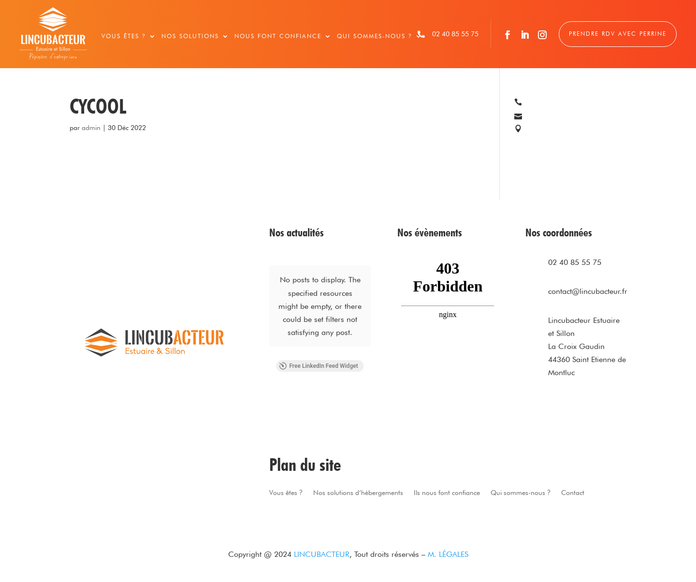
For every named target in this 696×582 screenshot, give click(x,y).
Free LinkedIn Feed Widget (318, 366)
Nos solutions (190, 36)
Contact (572, 492)
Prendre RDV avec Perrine (618, 33)
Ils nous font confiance (447, 492)
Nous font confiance (277, 36)
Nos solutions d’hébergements (358, 492)
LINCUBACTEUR (321, 554)
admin (91, 127)
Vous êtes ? (124, 36)
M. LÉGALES (448, 554)
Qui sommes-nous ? (374, 36)
